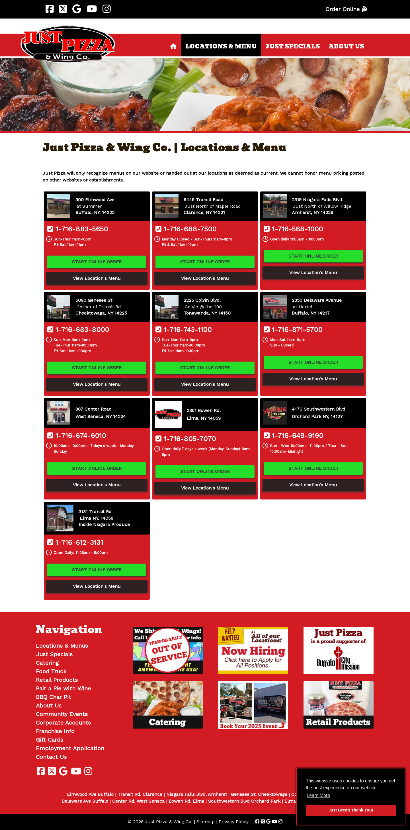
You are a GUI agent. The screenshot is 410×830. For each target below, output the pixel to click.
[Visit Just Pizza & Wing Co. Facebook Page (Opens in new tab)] (50, 9)
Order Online (346, 9)
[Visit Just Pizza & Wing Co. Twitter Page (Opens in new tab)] (63, 9)
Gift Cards (49, 739)
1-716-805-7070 (185, 439)
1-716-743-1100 (183, 330)
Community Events (62, 714)
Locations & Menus (62, 645)
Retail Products (57, 679)
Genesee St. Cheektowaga (259, 794)
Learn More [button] (318, 795)
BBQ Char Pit (53, 697)
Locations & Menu (221, 46)
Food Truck (51, 671)
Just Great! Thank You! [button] (351, 810)
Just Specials (292, 46)
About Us (346, 46)
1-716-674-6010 (76, 436)
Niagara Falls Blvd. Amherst (196, 794)
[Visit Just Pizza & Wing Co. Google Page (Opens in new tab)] (76, 9)
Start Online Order (97, 261)
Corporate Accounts (63, 722)
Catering (47, 662)
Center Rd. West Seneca (138, 801)
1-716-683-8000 (78, 330)
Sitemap (205, 821)
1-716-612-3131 (75, 542)
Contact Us (51, 756)
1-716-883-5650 (77, 229)
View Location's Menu (97, 278)
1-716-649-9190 (293, 436)
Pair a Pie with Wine (63, 688)
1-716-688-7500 (185, 229)
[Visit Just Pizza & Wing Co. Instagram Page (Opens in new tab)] (106, 9)
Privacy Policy (234, 821)
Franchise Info (55, 731)
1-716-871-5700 (293, 330)
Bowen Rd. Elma (186, 801)
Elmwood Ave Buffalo (90, 794)
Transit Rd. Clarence (140, 794)
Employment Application (70, 748)
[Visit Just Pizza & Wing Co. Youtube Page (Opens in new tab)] (92, 9)
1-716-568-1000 (293, 229)
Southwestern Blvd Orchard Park (244, 801)
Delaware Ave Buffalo (85, 801)
